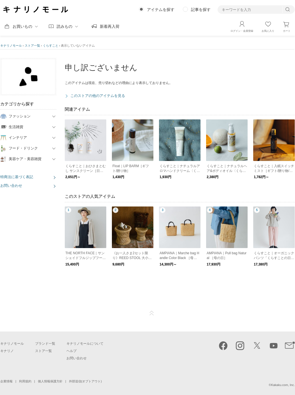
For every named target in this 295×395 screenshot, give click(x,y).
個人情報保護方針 (50, 381)
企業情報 (6, 381)
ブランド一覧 (45, 344)
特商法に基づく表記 (16, 177)
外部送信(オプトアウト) (85, 381)
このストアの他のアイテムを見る (97, 96)
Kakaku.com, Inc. (283, 385)
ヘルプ (71, 351)
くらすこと (50, 45)
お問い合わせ (11, 185)
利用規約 (25, 381)
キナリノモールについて (84, 344)
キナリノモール (11, 45)
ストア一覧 (32, 45)
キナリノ (7, 351)
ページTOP (152, 313)
